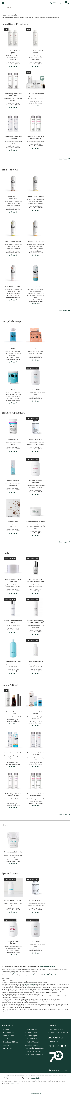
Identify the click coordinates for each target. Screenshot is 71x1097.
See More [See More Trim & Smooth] (64, 310)
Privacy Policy (35, 1078)
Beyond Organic (32, 1036)
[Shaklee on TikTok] (58, 1045)
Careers (6, 1046)
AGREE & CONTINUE (35, 1093)
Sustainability (31, 1033)
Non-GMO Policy (33, 1039)
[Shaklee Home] (11, 3)
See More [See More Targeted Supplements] (64, 542)
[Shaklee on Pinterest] (66, 1046)
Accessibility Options (59, 1071)
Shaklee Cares (9, 1036)
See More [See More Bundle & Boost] (64, 814)
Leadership (7, 1049)
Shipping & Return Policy (59, 1033)
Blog (55, 1042)
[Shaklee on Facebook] (53, 1046)
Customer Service (56, 1029)
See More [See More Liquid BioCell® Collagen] (64, 159)
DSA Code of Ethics (11, 1043)
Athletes (6, 1039)
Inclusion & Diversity (34, 1052)
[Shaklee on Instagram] (49, 1046)
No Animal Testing (33, 1029)
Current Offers (9, 1033)
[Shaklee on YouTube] (62, 1046)
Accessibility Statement (35, 1049)
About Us (7, 1029)
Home (4, 7)
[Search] (59, 3)
